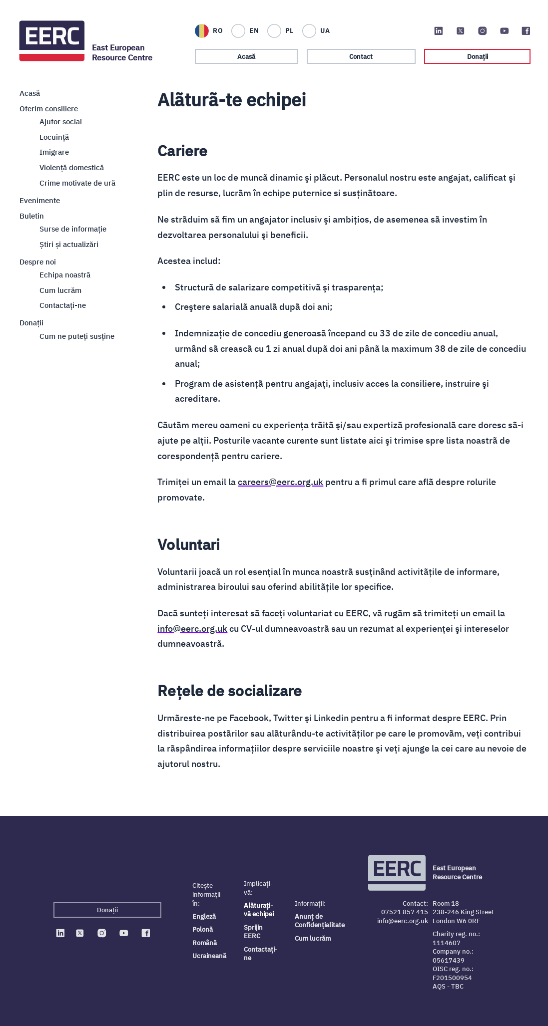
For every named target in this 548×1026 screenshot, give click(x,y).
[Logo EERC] (52, 40)
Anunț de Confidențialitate (320, 921)
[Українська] (316, 31)
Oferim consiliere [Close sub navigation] (48, 108)
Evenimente (39, 200)
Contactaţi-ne (62, 305)
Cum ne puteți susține (76, 335)
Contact (361, 56)
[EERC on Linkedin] (438, 30)
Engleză (204, 916)
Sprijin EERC (253, 932)
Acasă (246, 56)
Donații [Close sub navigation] (31, 322)
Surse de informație (72, 228)
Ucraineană (209, 956)
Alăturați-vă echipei (259, 910)
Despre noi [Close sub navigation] (37, 261)
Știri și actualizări (68, 244)
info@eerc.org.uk (192, 628)
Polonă (202, 929)
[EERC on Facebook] (526, 30)
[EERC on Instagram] (482, 30)
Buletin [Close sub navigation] (31, 215)
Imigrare (54, 152)
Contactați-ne (260, 954)
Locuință (54, 136)
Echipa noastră (64, 274)
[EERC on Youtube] (504, 30)
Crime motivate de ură (77, 182)
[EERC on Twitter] (460, 30)
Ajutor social (60, 121)
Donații (477, 56)
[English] (244, 31)
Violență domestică (71, 167)
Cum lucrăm (60, 289)
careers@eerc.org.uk (280, 482)
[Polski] (280, 31)
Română (204, 943)
